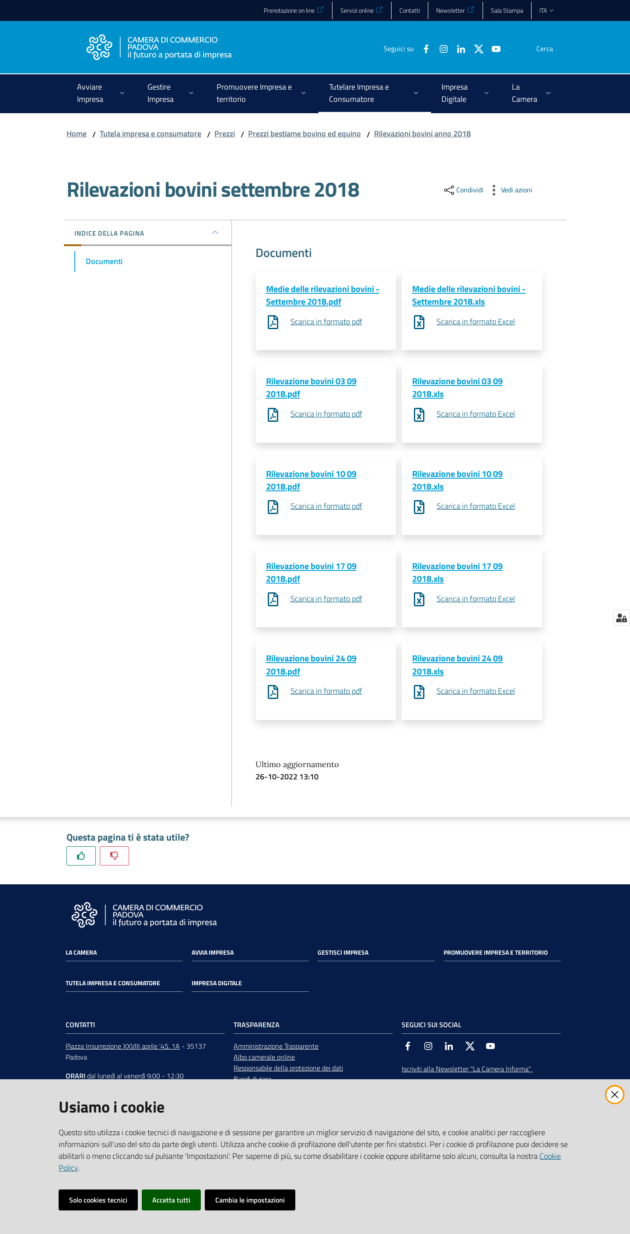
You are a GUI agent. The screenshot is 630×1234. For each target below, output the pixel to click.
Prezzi (224, 133)
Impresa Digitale (217, 985)
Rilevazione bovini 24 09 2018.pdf (311, 666)
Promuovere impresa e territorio (496, 954)
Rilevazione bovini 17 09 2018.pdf (311, 573)
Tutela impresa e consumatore (150, 133)
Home (76, 133)
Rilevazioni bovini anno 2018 (422, 133)
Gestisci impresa (343, 954)
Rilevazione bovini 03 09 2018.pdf (311, 388)
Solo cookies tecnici (98, 1200)
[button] (553, 48)
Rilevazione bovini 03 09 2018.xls (457, 388)
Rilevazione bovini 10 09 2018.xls (457, 481)
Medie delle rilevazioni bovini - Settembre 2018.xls (468, 295)
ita (547, 10)
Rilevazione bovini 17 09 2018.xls (457, 573)
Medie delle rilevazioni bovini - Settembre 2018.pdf (322, 295)
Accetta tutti (171, 1200)
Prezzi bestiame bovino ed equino (304, 133)
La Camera (81, 954)
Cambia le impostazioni (250, 1200)
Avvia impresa (213, 954)
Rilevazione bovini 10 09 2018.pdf (311, 481)
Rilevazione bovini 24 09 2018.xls (457, 666)
